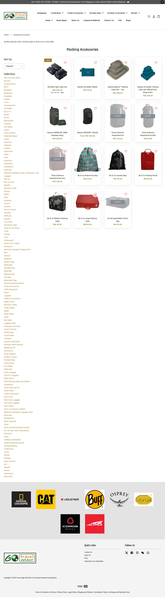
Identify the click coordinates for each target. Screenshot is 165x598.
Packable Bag (9, 361)
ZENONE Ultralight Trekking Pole (17, 250)
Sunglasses (8, 385)
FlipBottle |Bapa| (10, 137)
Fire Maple (8, 127)
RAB (6, 198)
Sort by (8, 60)
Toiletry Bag (8, 333)
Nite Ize (7, 180)
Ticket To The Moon (12, 229)
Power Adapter (10, 354)
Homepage (41, 13)
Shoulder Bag (9, 268)
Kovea (6, 453)
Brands (135, 13)
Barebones (8, 94)
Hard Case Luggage (12, 400)
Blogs (128, 20)
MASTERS (8, 477)
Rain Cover (8, 397)
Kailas (6, 155)
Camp (6, 437)
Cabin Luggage (10, 373)
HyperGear (8, 152)
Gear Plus (8, 143)
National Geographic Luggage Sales (18, 413)
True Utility (8, 222)
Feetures (7, 124)
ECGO (6, 118)
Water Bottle (9, 315)
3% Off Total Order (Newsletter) (16, 431)
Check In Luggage (11, 376)
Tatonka (7, 219)
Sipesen (7, 256)
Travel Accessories (76, 13)
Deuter (6, 115)
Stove (6, 425)
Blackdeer (8, 91)
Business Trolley (10, 305)
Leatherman (9, 449)
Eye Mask (8, 321)
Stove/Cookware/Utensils (14, 284)
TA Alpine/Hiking (10, 446)
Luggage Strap (10, 324)
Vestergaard (9, 241)
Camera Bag (9, 364)
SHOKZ (7, 204)
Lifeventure (8, 164)
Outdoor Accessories (117, 13)
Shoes (6, 293)
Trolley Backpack (11, 290)
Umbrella (7, 339)
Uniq (6, 238)
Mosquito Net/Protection (13, 345)
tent (5, 465)
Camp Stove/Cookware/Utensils (16, 428)
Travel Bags (57, 13)
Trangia (7, 235)
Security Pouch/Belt (12, 342)
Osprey (7, 192)
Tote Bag (7, 278)
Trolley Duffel (9, 308)
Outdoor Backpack (11, 394)
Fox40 (6, 130)
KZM (6, 158)
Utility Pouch (9, 379)
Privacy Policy (62, 593)
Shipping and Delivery (85, 593)
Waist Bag (8, 370)
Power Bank (9, 391)
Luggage (7, 296)
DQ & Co (7, 112)
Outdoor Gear (96, 13)
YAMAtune (8, 247)
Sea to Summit (10, 210)
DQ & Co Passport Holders (14, 410)
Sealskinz (8, 201)
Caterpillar (8, 97)
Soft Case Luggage (11, 403)
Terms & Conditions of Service (45, 593)
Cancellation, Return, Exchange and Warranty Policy (112, 593)
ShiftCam (7, 216)
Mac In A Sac (9, 183)
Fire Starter (8, 367)
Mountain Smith (10, 189)
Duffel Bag (8, 265)
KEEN (6, 195)
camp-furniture (9, 462)
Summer (7, 207)
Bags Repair (62, 20)
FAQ (120, 20)
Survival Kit (8, 351)
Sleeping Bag (9, 275)
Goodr (6, 140)
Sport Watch (9, 407)
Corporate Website (92, 20)
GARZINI (7, 146)
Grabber (7, 149)
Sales (49, 20)
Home (6, 35)
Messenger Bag (10, 281)
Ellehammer (9, 121)
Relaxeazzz (8, 474)
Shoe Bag (8, 416)
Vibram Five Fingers (12, 244)
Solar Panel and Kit (11, 388)
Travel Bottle (9, 336)
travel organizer (10, 422)
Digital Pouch (9, 302)
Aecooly (7, 81)
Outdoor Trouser (10, 357)
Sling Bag (8, 272)
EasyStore (53, 578)
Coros (6, 103)
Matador (7, 186)
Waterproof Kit (9, 348)
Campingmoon (10, 106)
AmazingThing (9, 84)
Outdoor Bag (9, 262)
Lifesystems (8, 167)
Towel (6, 318)
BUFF (6, 87)
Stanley (7, 456)
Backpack (8, 259)
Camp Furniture (10, 330)
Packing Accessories (12, 327)
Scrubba (7, 213)
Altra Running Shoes (12, 78)
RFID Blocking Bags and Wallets (17, 382)
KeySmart (8, 161)
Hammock (8, 434)
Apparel (7, 468)
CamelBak (8, 109)
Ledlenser (8, 170)
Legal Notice (72, 593)
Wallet (6, 311)
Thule (6, 232)
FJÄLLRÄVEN (9, 134)
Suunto (7, 471)
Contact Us (109, 20)
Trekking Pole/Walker (12, 440)
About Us (75, 20)
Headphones (9, 419)
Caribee (7, 100)
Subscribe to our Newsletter (93, 562)
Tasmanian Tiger (10, 226)
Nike (5, 253)
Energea (7, 459)
